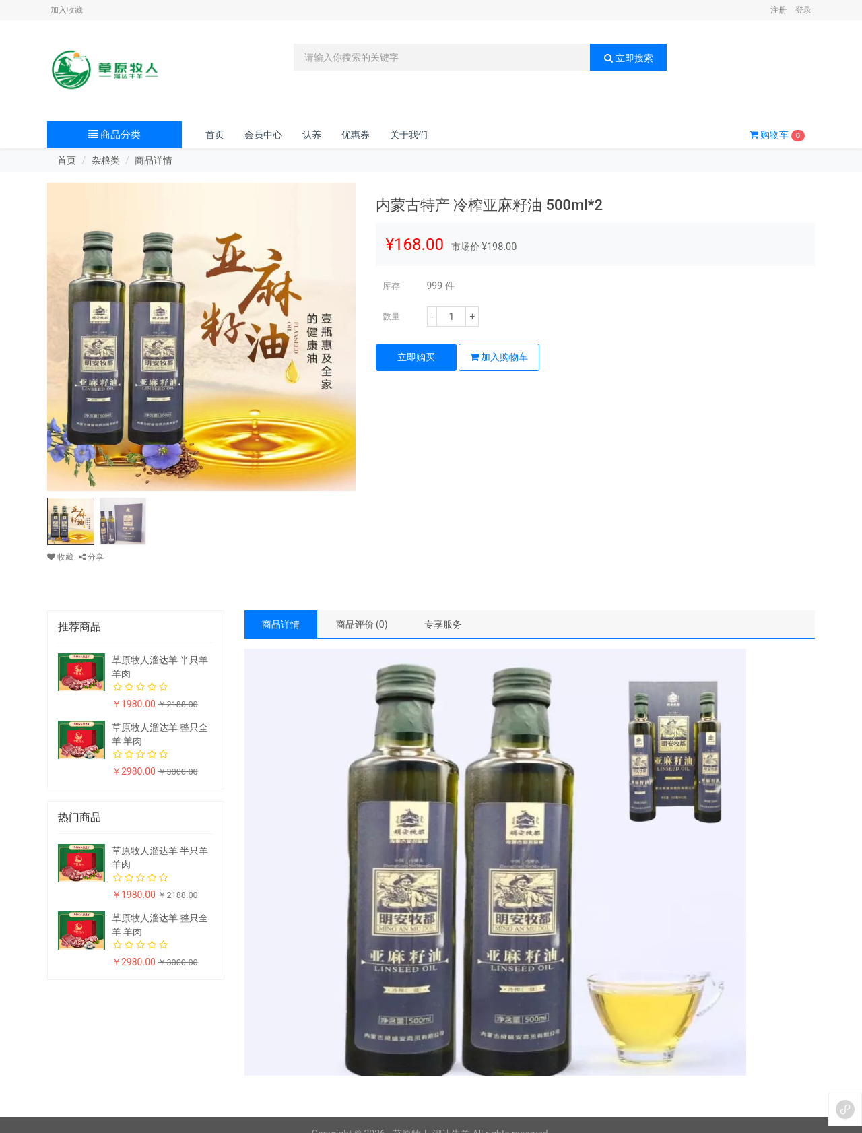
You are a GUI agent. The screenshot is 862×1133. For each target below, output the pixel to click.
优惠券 (355, 134)
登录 (803, 10)
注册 (778, 10)
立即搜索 (628, 58)
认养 (311, 134)
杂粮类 (106, 160)
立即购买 (416, 357)
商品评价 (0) (362, 624)
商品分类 (114, 135)
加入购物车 (499, 357)
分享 (91, 557)
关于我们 (409, 134)
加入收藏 (67, 10)
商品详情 (281, 624)
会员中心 (263, 134)
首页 (214, 134)
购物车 (777, 135)
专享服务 (443, 624)
